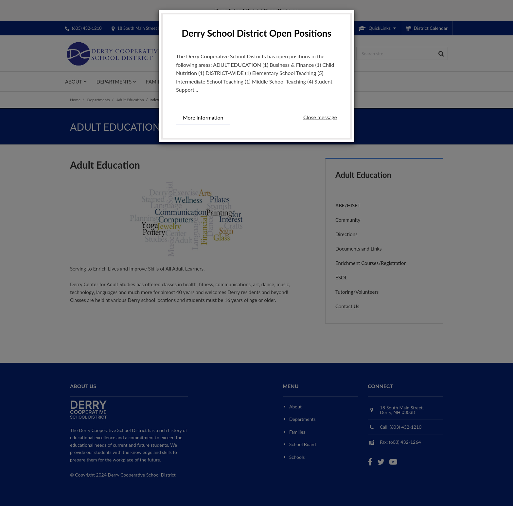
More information (203, 117)
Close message (320, 117)
